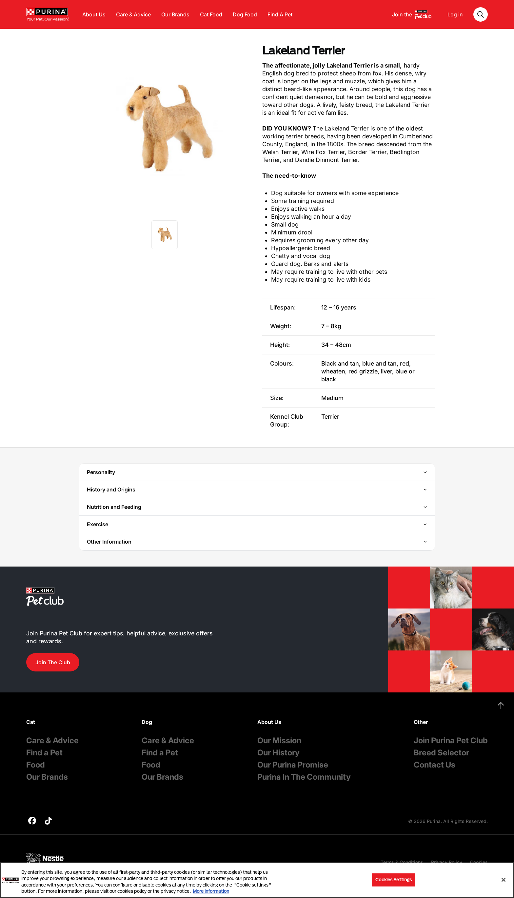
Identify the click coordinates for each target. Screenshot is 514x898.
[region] (257, 880)
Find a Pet (44, 752)
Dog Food (245, 14)
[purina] (32, 821)
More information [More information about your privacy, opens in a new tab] (211, 891)
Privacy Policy (446, 862)
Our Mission (279, 740)
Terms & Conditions (402, 862)
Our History (278, 752)
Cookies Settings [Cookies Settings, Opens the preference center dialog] (393, 879)
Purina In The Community (304, 777)
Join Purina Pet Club (451, 740)
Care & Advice (133, 14)
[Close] (503, 879)
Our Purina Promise (292, 764)
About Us (94, 14)
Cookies (479, 862)
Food (35, 764)
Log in (455, 14)
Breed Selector (441, 752)
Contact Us (434, 764)
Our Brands (175, 14)
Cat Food (211, 14)
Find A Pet (279, 14)
